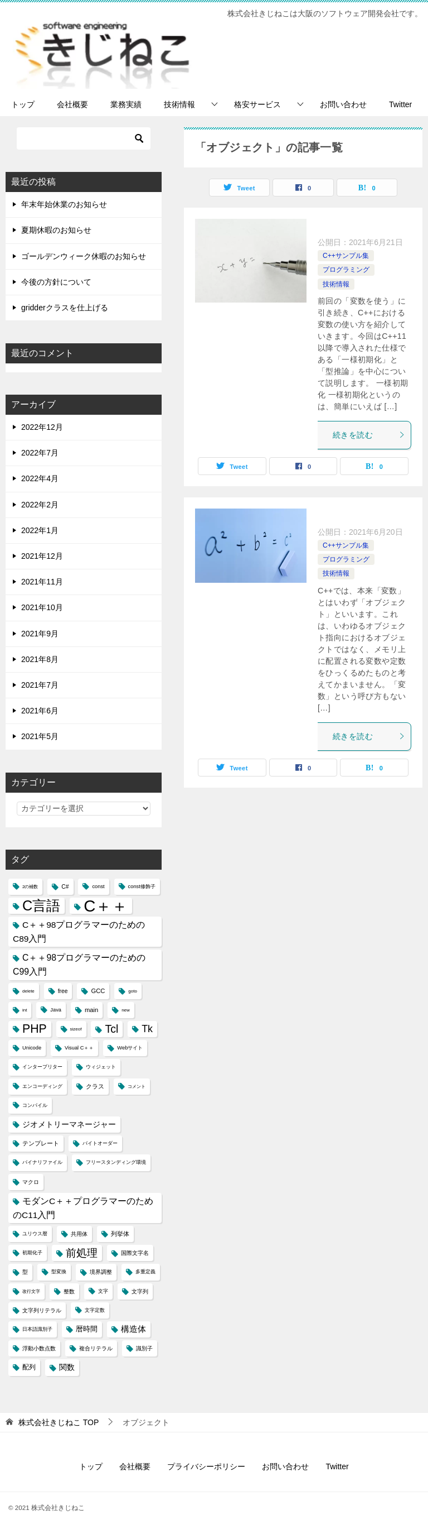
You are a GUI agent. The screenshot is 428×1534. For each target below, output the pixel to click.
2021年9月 (40, 633)
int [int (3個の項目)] (24, 1010)
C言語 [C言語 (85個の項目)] (41, 905)
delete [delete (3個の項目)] (28, 991)
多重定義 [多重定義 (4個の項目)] (145, 1271)
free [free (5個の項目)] (63, 991)
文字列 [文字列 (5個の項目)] (140, 1291)
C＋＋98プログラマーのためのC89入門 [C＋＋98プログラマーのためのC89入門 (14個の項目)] (79, 931)
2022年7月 (40, 452)
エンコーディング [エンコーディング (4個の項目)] (42, 1086)
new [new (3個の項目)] (125, 1010)
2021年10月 (42, 607)
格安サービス (257, 104)
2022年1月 (40, 530)
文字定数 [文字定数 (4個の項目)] (95, 1310)
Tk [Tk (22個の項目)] (147, 1028)
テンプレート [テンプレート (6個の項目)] (40, 1143)
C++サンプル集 (346, 256)
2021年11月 (42, 581)
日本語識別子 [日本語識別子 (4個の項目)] (37, 1329)
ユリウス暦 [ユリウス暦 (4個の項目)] (34, 1233)
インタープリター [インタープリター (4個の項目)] (42, 1067)
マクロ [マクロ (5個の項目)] (30, 1182)
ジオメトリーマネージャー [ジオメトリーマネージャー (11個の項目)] (69, 1124)
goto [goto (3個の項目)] (132, 991)
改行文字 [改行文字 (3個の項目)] (31, 1291)
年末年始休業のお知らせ (64, 204)
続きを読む (369, 434)
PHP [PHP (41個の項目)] (34, 1029)
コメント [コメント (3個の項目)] (136, 1086)
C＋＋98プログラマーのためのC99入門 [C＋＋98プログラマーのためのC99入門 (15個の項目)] (79, 964)
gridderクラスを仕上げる (64, 307)
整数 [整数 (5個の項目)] (69, 1291)
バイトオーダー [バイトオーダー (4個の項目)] (100, 1143)
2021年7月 (40, 684)
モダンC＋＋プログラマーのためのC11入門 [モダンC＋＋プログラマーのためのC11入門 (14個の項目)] (83, 1208)
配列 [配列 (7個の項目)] (29, 1367)
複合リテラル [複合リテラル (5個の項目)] (96, 1348)
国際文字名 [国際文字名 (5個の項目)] (135, 1253)
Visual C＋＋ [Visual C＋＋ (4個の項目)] (79, 1048)
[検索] (83, 138)
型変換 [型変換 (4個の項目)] (58, 1271)
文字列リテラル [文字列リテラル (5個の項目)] (41, 1310)
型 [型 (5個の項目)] (25, 1272)
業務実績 (126, 104)
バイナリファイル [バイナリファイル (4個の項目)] (42, 1162)
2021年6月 (40, 710)
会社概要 (72, 104)
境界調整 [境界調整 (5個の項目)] (101, 1272)
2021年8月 (40, 659)
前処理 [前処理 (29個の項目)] (82, 1253)
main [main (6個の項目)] (91, 1009)
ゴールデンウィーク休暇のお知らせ (83, 256)
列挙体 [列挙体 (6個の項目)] (120, 1233)
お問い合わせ (343, 104)
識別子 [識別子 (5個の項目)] (144, 1348)
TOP (58, 1422)
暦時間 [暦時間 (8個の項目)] (87, 1329)
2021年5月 (40, 736)
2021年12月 (42, 556)
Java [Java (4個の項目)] (55, 1010)
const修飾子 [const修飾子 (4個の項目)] (141, 886)
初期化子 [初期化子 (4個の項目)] (32, 1252)
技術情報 (179, 104)
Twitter (400, 104)
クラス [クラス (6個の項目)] (95, 1086)
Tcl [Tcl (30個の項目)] (111, 1029)
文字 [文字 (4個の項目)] (103, 1291)
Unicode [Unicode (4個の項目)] (31, 1048)
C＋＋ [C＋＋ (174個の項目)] (106, 906)
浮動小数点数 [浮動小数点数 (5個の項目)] (39, 1348)
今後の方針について (56, 281)
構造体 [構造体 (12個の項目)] (133, 1329)
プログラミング (346, 270)
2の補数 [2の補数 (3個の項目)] (30, 886)
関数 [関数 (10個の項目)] (67, 1367)
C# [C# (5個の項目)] (65, 887)
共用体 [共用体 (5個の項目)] (79, 1234)
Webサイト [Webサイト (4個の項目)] (130, 1048)
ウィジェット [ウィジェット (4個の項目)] (101, 1067)
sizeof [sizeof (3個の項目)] (76, 1029)
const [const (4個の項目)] (98, 886)
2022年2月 (40, 504)
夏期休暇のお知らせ (56, 230)
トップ (23, 104)
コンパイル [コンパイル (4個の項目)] (34, 1105)
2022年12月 (42, 427)
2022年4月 (40, 478)
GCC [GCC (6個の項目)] (98, 990)
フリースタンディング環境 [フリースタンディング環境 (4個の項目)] (116, 1162)
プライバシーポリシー (206, 1466)
